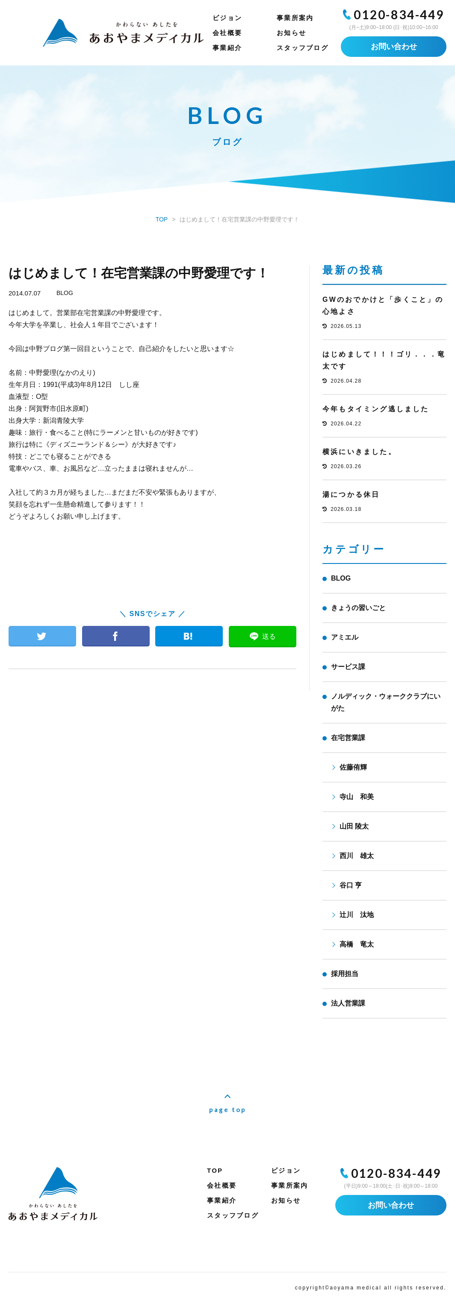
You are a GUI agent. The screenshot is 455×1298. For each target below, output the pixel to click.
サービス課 (348, 666)
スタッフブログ (302, 47)
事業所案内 (295, 18)
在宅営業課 (348, 737)
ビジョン (227, 18)
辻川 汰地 (357, 914)
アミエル (344, 637)
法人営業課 (348, 1003)
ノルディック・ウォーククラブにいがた (385, 702)
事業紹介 (227, 47)
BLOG (64, 292)
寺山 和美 (357, 796)
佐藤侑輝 (353, 767)
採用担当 (344, 973)
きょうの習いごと (358, 607)
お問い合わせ (394, 46)
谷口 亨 (351, 885)
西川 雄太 (357, 855)
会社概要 (227, 33)
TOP (215, 1170)
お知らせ (291, 33)
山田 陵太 (354, 826)
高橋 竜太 (357, 944)
